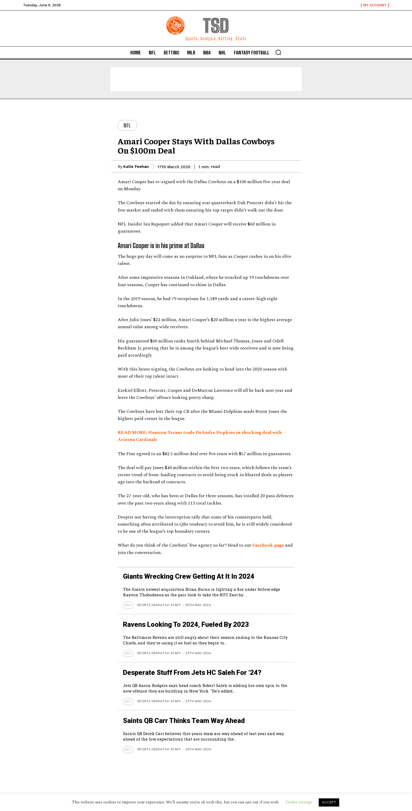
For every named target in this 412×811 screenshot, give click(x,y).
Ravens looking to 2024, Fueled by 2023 (192, 624)
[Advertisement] (206, 79)
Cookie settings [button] (298, 802)
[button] (278, 52)
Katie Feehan (136, 166)
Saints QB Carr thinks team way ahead (191, 720)
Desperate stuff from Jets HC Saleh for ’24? (199, 672)
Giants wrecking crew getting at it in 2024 (196, 576)
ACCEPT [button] (329, 802)
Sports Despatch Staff (159, 605)
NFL (127, 125)
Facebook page (268, 545)
